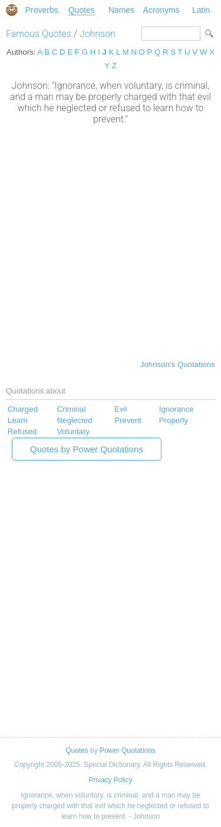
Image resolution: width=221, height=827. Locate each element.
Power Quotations (128, 750)
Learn (18, 420)
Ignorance (176, 409)
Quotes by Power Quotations (86, 449)
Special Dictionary (12, 10)
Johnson (98, 33)
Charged (23, 409)
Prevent (127, 420)
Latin (201, 10)
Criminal (71, 409)
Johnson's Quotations (177, 364)
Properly (173, 420)
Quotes (81, 10)
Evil (120, 409)
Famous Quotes (38, 33)
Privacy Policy (110, 780)
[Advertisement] (110, 241)
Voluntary (73, 431)
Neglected (75, 420)
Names (121, 10)
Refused (22, 431)
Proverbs (41, 10)
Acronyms (161, 10)
